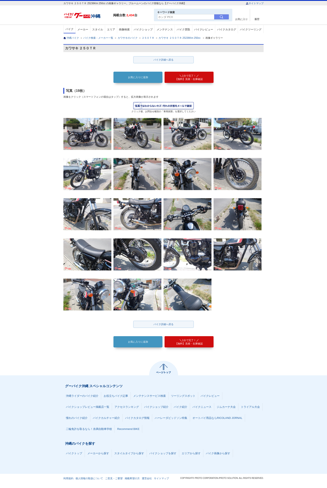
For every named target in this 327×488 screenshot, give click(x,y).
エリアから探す (191, 453)
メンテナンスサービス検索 (149, 395)
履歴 (256, 19)
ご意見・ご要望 (114, 478)
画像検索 (124, 29)
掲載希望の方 (132, 478)
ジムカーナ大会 (226, 406)
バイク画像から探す (218, 453)
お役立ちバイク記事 (116, 395)
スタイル (97, 29)
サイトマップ (255, 3)
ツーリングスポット (183, 395)
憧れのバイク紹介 (77, 417)
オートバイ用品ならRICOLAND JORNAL (217, 417)
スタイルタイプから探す (129, 453)
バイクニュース (201, 406)
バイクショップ (143, 29)
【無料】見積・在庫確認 (189, 77)
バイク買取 (183, 29)
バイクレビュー (203, 29)
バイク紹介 (180, 406)
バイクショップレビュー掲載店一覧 (87, 406)
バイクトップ (74, 453)
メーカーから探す (98, 453)
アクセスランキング (126, 406)
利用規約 (68, 478)
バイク (69, 29)
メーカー (82, 29)
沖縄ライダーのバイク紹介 (82, 395)
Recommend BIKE (128, 429)
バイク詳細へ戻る (163, 59)
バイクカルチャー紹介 (106, 417)
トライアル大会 (250, 406)
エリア (111, 29)
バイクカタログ (226, 29)
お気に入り (241, 19)
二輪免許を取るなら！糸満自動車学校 (89, 429)
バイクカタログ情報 (137, 417)
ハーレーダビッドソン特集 (171, 417)
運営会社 (147, 478)
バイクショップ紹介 (156, 406)
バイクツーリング (251, 29)
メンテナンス (165, 29)
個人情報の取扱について (89, 478)
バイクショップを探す (162, 453)
